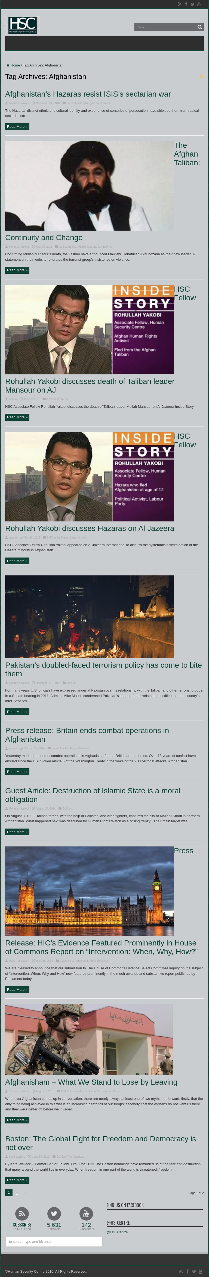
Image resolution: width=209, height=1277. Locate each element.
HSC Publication (19, 960)
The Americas (75, 1156)
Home (12, 65)
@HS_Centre (118, 1222)
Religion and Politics (97, 103)
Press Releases (79, 748)
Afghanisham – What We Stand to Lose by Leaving (91, 1082)
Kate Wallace (17, 1156)
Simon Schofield (19, 1091)
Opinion (71, 683)
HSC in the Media (57, 399)
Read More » (17, 127)
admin (13, 399)
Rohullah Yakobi (19, 103)
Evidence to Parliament (74, 960)
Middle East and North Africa (95, 246)
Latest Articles (75, 103)
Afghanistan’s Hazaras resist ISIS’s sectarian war (88, 94)
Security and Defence (110, 1091)
